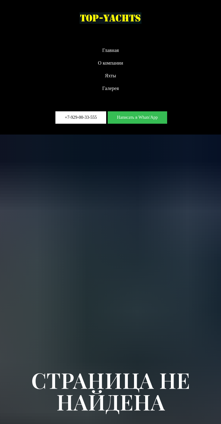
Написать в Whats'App (137, 117)
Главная (110, 50)
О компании (110, 63)
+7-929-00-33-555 (81, 117)
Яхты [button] (110, 75)
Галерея (110, 88)
